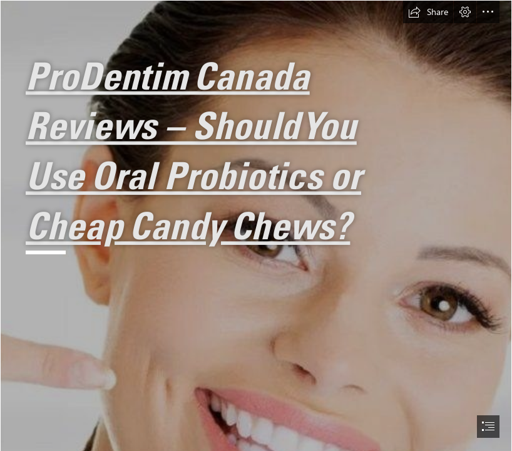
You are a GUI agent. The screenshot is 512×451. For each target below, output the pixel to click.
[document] (256, 225)
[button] (428, 12)
